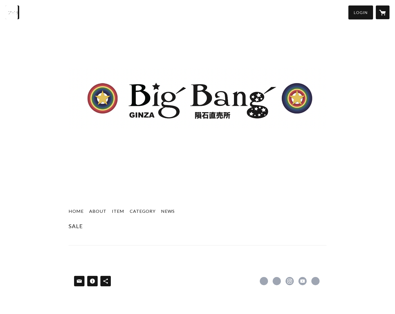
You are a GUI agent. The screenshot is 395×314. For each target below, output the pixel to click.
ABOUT (97, 211)
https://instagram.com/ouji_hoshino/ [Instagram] (290, 281)
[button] (360, 12)
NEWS (168, 211)
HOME (76, 211)
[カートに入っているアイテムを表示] (383, 12)
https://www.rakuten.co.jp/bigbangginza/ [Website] (315, 281)
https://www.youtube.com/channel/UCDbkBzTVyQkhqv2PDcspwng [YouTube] (302, 281)
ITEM (118, 211)
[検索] (12, 12)
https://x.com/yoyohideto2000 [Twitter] (277, 281)
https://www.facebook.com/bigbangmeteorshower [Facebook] (264, 281)
